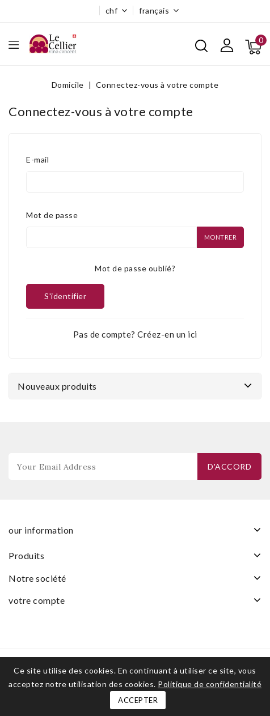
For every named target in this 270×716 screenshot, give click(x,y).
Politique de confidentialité (209, 684)
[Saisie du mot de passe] (111, 237)
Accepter (138, 700)
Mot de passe (52, 215)
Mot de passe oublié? (135, 268)
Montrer (220, 237)
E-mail (37, 159)
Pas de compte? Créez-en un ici (135, 334)
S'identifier (65, 296)
